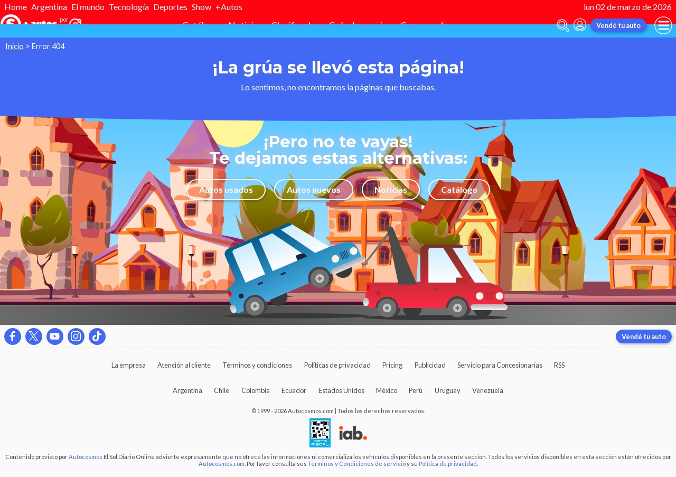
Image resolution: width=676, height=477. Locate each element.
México (386, 390)
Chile (221, 390)
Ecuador (293, 390)
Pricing (392, 365)
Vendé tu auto (618, 25)
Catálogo (459, 189)
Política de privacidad (448, 463)
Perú (415, 390)
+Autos (228, 7)
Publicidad (430, 365)
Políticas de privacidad (337, 365)
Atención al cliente (184, 365)
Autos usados (226, 189)
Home (15, 7)
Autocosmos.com (222, 463)
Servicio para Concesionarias (499, 365)
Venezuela (487, 390)
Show (201, 7)
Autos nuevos (314, 189)
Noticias (390, 189)
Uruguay (448, 390)
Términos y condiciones (257, 365)
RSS (559, 365)
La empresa (128, 365)
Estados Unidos (341, 390)
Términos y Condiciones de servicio (357, 463)
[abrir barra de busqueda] (563, 26)
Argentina (49, 7)
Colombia (255, 390)
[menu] (663, 25)
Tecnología (129, 7)
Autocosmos (85, 456)
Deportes (170, 7)
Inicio (14, 46)
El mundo (88, 7)
